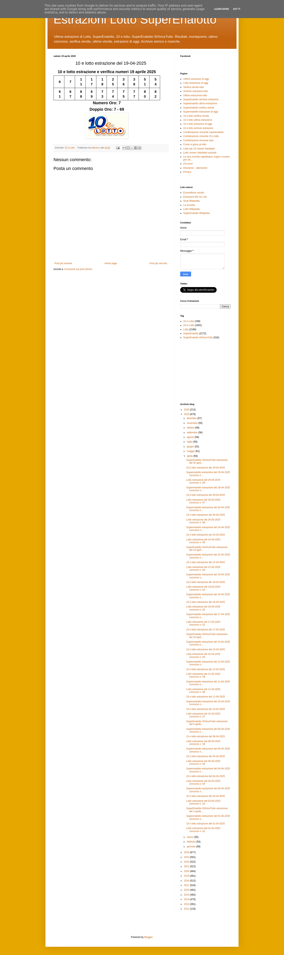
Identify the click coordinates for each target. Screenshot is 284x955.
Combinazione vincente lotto (198, 140)
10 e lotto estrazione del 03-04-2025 (205, 796)
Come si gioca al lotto (194, 144)
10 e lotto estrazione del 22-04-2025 (205, 562)
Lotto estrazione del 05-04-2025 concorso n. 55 (203, 762)
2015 (187, 894)
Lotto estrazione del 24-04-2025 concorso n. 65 (203, 541)
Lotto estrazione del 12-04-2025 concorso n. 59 (203, 675)
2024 (187, 852)
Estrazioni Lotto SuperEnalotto (135, 19)
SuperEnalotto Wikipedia (196, 213)
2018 (187, 880)
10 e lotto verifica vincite (196, 116)
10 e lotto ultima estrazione (197, 120)
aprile (190, 456)
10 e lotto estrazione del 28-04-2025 (205, 495)
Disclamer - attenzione (195, 168)
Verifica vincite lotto (193, 87)
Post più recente (63, 263)
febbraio (191, 841)
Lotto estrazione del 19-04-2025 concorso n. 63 (203, 588)
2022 (187, 861)
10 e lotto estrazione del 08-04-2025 (205, 736)
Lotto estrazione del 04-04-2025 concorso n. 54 (203, 782)
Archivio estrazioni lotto (195, 91)
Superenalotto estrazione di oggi (200, 111)
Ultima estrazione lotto (195, 95)
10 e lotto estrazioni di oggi (197, 124)
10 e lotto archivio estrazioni (198, 128)
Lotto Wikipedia (191, 209)
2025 (187, 414)
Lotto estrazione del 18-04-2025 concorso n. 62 (203, 608)
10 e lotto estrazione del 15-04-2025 (205, 649)
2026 (187, 409)
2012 (187, 908)
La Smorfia (189, 205)
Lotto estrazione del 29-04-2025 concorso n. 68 (203, 481)
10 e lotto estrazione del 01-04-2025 (205, 823)
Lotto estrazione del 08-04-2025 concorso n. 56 (203, 742)
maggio (191, 451)
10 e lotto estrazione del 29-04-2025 (205, 467)
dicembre (192, 418)
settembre (192, 432)
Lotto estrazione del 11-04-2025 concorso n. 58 (203, 690)
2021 (187, 866)
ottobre (191, 427)
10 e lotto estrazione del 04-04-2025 (205, 776)
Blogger (148, 937)
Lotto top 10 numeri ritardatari (199, 148)
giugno (191, 446)
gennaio (191, 846)
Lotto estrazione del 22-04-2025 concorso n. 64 (203, 568)
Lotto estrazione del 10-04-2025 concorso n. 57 (203, 715)
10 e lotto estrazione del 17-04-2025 (205, 629)
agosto (191, 437)
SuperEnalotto (191, 333)
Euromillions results (193, 192)
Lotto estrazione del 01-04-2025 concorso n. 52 (203, 829)
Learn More (221, 9)
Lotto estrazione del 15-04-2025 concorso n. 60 (203, 655)
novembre (192, 423)
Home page (111, 263)
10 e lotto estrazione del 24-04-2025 (205, 534)
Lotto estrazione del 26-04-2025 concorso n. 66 (203, 521)
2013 (187, 904)
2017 (187, 885)
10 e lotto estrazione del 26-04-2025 (205, 514)
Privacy (187, 172)
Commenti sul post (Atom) (78, 269)
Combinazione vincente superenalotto (203, 132)
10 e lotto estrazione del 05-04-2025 (205, 756)
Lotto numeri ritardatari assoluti (199, 152)
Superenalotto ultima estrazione (200, 103)
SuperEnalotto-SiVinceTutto (198, 337)
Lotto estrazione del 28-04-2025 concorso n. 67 (203, 501)
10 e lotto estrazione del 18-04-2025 (205, 602)
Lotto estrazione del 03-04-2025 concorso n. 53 (203, 802)
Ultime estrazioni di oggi (196, 79)
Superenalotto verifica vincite (198, 107)
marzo (190, 837)
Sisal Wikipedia (191, 200)
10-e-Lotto (70, 147)
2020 (187, 871)
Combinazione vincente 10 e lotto (201, 136)
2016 (187, 890)
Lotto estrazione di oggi (195, 83)
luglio (190, 441)
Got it (236, 9)
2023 (187, 857)
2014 (187, 899)
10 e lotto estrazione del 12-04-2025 (205, 669)
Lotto (186, 329)
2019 (187, 875)
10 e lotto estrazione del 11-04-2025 (205, 696)
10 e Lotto (188, 321)
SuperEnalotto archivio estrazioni (200, 99)
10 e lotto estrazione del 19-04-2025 (205, 582)
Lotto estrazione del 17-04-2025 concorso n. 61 (203, 623)
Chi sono (188, 163)
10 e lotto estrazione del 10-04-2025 (205, 709)
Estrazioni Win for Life (195, 196)
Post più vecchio (158, 263)
